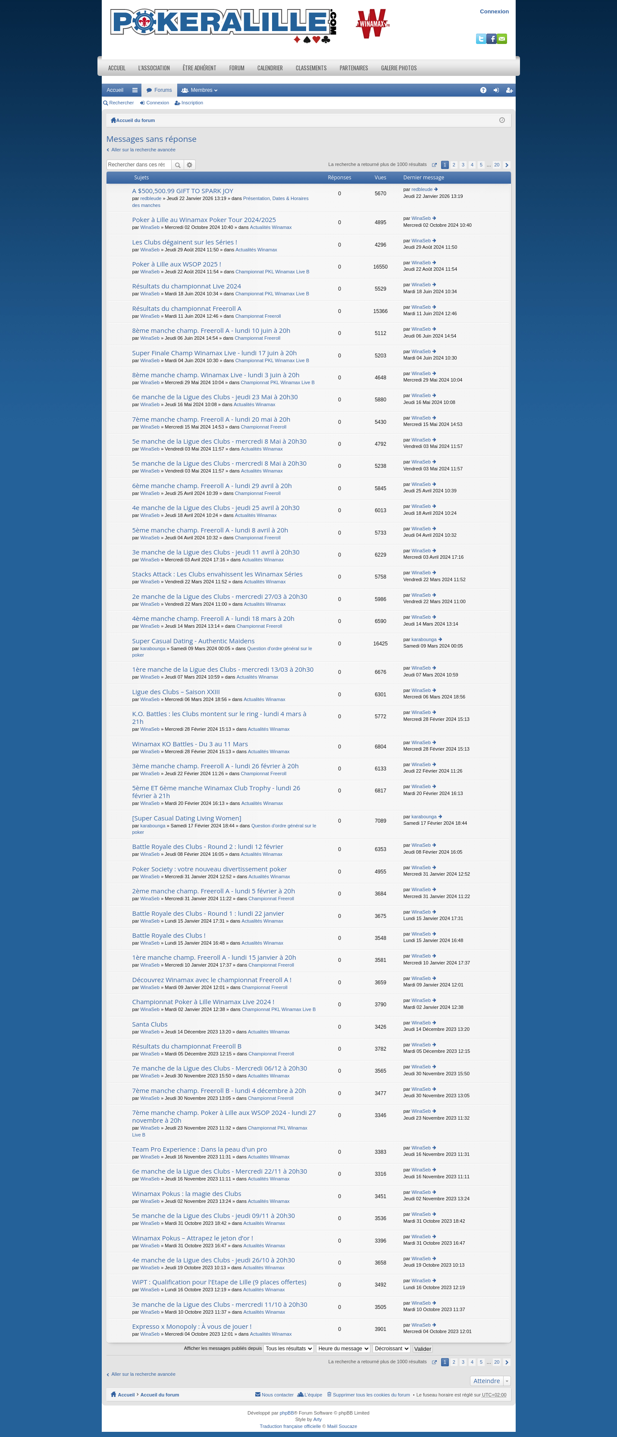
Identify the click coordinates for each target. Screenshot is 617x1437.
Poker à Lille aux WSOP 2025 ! (176, 264)
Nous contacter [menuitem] (278, 1394)
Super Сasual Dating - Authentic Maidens (193, 641)
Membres (202, 90)
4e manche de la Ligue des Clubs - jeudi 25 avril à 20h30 (216, 508)
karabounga (152, 648)
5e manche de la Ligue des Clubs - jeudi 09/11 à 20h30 (213, 1216)
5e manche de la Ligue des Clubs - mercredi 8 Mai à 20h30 (219, 441)
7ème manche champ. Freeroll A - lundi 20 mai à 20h (211, 419)
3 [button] (463, 164)
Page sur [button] (434, 165)
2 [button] (454, 164)
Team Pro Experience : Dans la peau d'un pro (199, 1149)
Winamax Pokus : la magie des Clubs (186, 1194)
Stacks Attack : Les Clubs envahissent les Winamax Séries (217, 574)
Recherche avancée (190, 165)
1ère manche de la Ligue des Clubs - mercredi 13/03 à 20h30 (223, 669)
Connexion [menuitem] (497, 92)
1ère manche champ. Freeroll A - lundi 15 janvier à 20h (214, 957)
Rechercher (122, 102)
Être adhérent (199, 67)
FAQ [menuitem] (485, 92)
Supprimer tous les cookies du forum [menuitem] (371, 1394)
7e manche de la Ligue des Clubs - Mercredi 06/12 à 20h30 (219, 1068)
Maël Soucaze (342, 1426)
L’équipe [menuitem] (313, 1394)
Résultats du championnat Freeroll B (187, 1046)
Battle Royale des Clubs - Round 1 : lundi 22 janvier (208, 913)
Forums (163, 90)
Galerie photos (399, 67)
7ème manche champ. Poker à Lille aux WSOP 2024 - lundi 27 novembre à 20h (224, 1116)
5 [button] (481, 164)
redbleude (150, 198)
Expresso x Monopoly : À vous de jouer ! (192, 1326)
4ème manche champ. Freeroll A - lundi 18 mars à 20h (213, 618)
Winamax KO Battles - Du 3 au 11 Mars (190, 744)
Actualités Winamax (271, 227)
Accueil (116, 67)
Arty (317, 1419)
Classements (311, 67)
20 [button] (496, 164)
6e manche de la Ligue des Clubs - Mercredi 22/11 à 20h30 (219, 1171)
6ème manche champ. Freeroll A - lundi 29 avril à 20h (212, 486)
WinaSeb (150, 227)
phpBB (287, 1412)
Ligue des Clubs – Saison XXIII (176, 692)
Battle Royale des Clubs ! (169, 935)
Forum (236, 67)
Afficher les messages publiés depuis (249, 1348)
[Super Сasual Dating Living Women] (186, 818)
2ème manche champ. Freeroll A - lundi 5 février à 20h (213, 891)
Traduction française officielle (290, 1426)
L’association (154, 67)
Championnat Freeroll (258, 316)
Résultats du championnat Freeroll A (187, 308)
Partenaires (354, 67)
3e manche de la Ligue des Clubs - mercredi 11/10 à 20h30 (219, 1304)
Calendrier (270, 67)
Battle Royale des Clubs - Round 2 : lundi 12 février (208, 846)
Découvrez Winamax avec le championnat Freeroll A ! (212, 980)
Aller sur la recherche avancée (144, 149)
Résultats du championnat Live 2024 (186, 286)
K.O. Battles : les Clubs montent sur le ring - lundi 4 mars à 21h (219, 718)
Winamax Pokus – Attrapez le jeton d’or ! (192, 1238)
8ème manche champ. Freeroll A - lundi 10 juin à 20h (211, 330)
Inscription (192, 102)
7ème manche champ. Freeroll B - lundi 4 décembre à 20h (219, 1090)
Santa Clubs (150, 1024)
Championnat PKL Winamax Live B (272, 271)
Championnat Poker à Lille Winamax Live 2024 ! (203, 1002)
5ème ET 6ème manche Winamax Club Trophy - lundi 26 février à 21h (216, 792)
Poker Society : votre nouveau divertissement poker (209, 869)
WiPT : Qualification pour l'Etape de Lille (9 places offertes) (219, 1282)
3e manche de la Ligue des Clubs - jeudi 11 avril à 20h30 (216, 552)
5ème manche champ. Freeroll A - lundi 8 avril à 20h (210, 530)
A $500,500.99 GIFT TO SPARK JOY (182, 191)
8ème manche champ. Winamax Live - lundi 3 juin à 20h (216, 375)
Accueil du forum (135, 120)
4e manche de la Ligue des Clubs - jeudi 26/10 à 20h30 (213, 1260)
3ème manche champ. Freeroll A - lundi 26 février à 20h (215, 766)
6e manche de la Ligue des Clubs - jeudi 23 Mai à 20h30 (215, 397)
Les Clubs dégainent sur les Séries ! (185, 242)
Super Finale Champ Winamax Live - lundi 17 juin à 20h (214, 353)
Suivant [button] (507, 165)
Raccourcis (136, 92)
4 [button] (472, 164)
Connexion (494, 11)
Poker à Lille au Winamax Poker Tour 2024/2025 (204, 220)
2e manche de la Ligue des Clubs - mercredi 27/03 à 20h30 (219, 596)
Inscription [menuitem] (510, 92)
